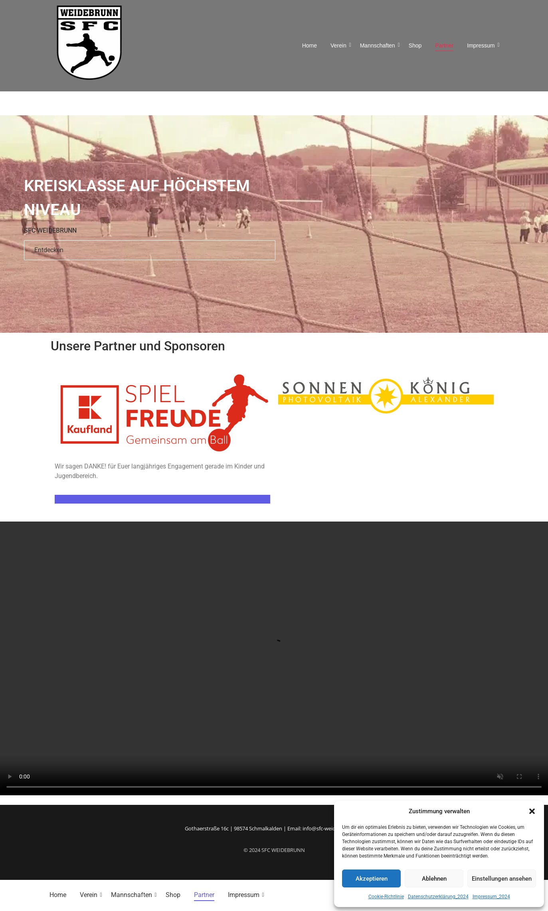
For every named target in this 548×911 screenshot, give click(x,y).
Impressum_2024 (491, 896)
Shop (415, 45)
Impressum (482, 45)
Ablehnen (434, 878)
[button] (532, 811)
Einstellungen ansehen (502, 878)
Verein (339, 45)
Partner (444, 45)
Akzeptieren (372, 878)
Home (309, 45)
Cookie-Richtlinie (386, 896)
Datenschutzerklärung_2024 (438, 896)
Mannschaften (379, 45)
